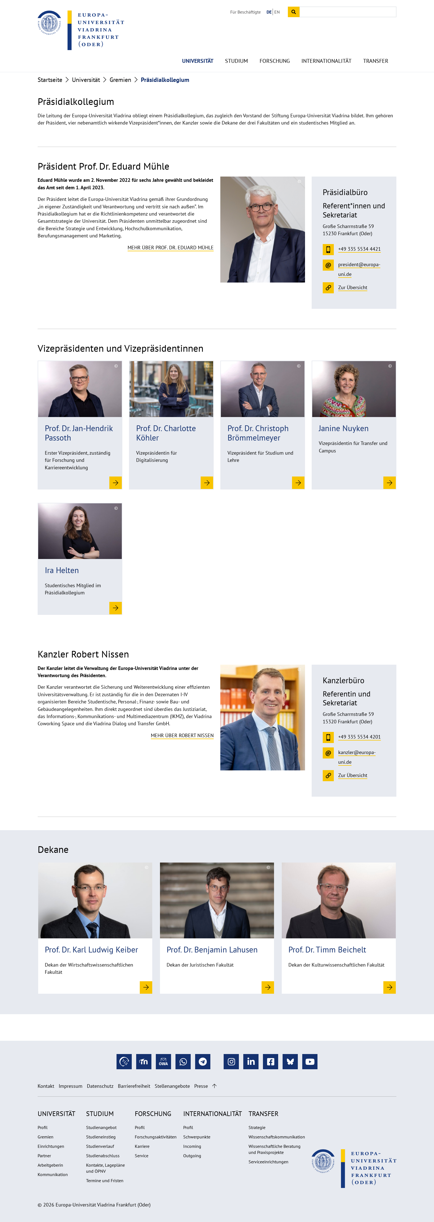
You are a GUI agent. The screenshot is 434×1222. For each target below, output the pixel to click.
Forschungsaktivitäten (156, 1137)
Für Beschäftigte (245, 12)
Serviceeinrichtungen (268, 1161)
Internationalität (326, 49)
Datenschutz (100, 1086)
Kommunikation (53, 1174)
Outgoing (192, 1155)
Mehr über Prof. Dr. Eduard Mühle (171, 247)
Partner (44, 1155)
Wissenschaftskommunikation (277, 1137)
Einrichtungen (51, 1146)
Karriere (142, 1146)
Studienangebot (101, 1127)
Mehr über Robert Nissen (182, 735)
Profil (43, 1127)
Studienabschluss (103, 1155)
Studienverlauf (100, 1146)
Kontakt (46, 1086)
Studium (236, 49)
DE (269, 12)
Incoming (192, 1146)
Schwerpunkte (196, 1137)
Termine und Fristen (104, 1180)
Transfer (375, 49)
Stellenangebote (172, 1086)
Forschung (275, 49)
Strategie (257, 1127)
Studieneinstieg (101, 1137)
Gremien (120, 80)
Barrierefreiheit (134, 1086)
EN (277, 12)
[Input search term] (347, 12)
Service (141, 1155)
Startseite (50, 80)
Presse (201, 1086)
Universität (197, 49)
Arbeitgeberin (50, 1165)
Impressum (70, 1086)
